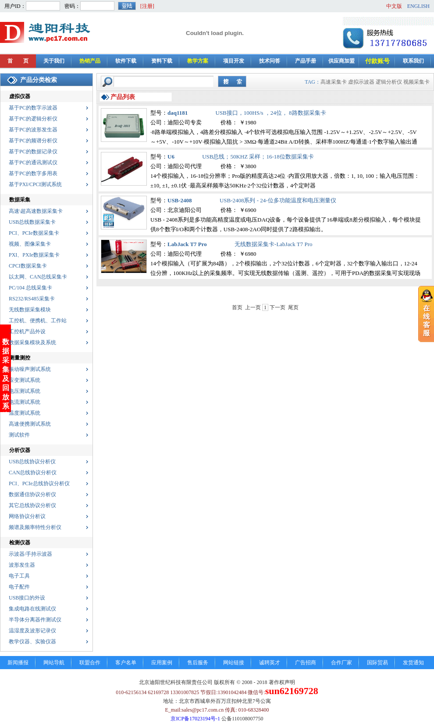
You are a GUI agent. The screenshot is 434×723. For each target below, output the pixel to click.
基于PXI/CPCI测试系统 (35, 184)
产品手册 (305, 61)
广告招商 (305, 663)
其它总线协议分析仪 (32, 505)
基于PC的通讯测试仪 (33, 162)
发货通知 (413, 663)
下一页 (277, 307)
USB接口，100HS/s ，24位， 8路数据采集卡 (271, 112)
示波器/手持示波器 (30, 554)
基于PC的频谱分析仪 (33, 141)
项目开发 (233, 61)
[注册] (147, 6)
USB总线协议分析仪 (32, 461)
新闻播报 (17, 663)
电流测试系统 (24, 402)
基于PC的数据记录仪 (33, 151)
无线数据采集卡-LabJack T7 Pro (273, 244)
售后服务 (197, 663)
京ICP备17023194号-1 (195, 719)
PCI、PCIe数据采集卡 (34, 233)
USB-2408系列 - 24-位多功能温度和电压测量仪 (278, 200)
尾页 (293, 307)
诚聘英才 (269, 663)
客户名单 (125, 663)
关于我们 (53, 61)
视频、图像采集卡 (30, 244)
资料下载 (161, 61)
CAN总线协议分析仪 (33, 472)
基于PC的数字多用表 (33, 173)
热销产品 (89, 61)
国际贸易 (377, 663)
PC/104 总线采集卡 (30, 288)
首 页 (17, 61)
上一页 (253, 307)
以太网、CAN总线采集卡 (38, 277)
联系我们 (413, 61)
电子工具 (19, 576)
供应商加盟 (341, 61)
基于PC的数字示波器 (33, 108)
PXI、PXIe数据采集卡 (34, 255)
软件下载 (125, 61)
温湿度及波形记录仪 (32, 631)
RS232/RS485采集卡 (32, 299)
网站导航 (53, 663)
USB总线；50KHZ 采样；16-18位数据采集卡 (258, 156)
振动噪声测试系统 (30, 369)
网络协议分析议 (27, 516)
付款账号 (377, 61)
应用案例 (161, 663)
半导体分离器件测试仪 (35, 620)
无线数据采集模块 (30, 310)
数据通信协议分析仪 (32, 494)
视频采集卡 (416, 82)
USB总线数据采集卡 (32, 222)
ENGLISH (418, 6)
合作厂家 (341, 663)
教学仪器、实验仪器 (32, 641)
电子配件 (19, 587)
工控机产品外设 (27, 331)
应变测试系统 (24, 380)
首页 (237, 307)
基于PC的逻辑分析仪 (33, 119)
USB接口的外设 (27, 598)
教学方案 (197, 61)
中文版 (394, 6)
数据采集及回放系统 (5, 352)
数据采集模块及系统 (32, 342)
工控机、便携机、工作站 (38, 320)
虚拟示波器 (361, 82)
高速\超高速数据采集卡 (36, 211)
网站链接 (233, 663)
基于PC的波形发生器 (33, 130)
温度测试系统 (24, 413)
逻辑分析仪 (389, 82)
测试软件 (19, 435)
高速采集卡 (333, 82)
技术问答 (269, 61)
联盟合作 (89, 663)
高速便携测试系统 (30, 424)
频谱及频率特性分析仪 (35, 527)
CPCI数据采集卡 (28, 266)
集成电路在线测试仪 (32, 609)
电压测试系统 (24, 391)
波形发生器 (22, 565)
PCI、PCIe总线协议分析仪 (39, 483)
